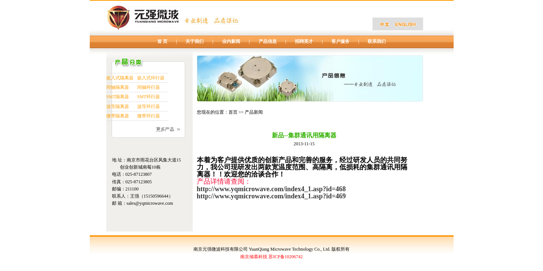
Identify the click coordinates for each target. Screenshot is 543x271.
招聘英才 (304, 41)
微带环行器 (148, 116)
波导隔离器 (117, 106)
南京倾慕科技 (253, 256)
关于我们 (195, 41)
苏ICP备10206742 (285, 256)
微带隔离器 (117, 116)
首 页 (162, 41)
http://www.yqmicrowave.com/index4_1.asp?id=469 (271, 196)
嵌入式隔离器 (119, 78)
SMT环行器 (148, 96)
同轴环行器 (148, 87)
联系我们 (377, 41)
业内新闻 (231, 41)
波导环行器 (148, 106)
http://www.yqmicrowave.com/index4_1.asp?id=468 (271, 189)
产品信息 (268, 41)
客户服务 (340, 41)
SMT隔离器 (117, 96)
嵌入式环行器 (150, 78)
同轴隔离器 (117, 87)
